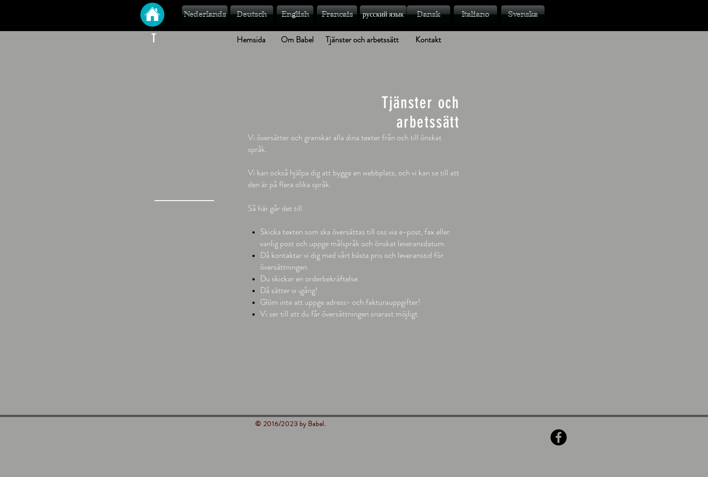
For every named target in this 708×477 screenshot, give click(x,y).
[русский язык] (383, 14)
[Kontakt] (428, 40)
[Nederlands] (205, 14)
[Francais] (337, 14)
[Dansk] (428, 14)
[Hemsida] (251, 40)
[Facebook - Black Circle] (558, 437)
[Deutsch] (251, 14)
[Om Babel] (297, 40)
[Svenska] (523, 14)
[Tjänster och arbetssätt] (362, 40)
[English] (295, 14)
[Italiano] (475, 14)
